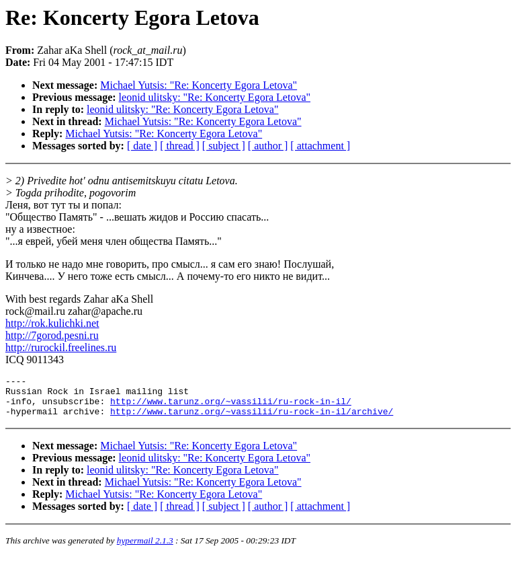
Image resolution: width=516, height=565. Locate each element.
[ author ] (268, 145)
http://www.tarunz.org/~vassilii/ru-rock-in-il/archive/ (251, 419)
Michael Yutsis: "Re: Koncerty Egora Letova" (198, 85)
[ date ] (142, 145)
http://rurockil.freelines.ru (60, 347)
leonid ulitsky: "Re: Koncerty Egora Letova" (214, 97)
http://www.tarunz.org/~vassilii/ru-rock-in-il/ (230, 407)
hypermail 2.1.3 (145, 548)
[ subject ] (223, 145)
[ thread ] (180, 145)
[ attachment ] (320, 145)
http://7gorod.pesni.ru (52, 335)
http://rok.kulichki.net (52, 323)
